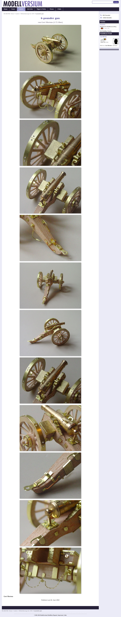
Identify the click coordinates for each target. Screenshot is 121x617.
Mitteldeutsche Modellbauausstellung (108, 26)
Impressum (60, 615)
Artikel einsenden (107, 17)
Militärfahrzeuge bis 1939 (27, 13)
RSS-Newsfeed (106, 15)
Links (65, 615)
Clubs (59, 9)
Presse (52, 9)
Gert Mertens (108, 45)
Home (5, 9)
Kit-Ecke (30, 9)
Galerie (21, 9)
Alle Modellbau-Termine (106, 31)
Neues (13, 9)
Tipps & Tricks (41, 9)
